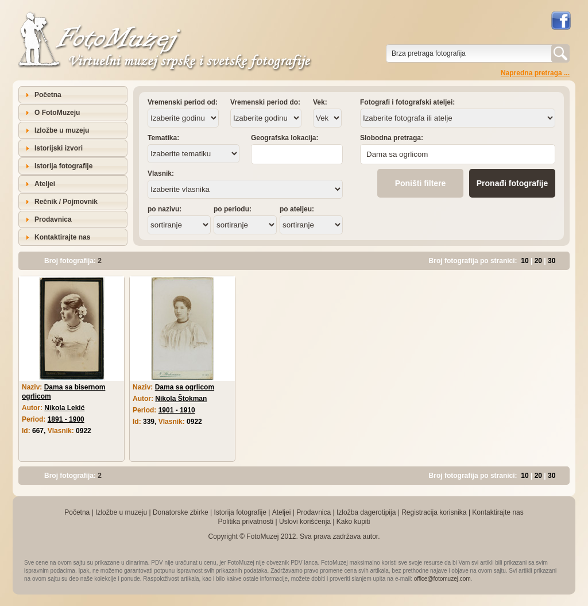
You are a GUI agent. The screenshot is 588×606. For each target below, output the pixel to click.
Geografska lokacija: (284, 138)
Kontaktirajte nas (62, 237)
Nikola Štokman (181, 399)
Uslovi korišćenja (305, 522)
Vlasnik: (161, 173)
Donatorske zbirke (180, 512)
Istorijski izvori (58, 148)
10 (524, 261)
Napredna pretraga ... (535, 73)
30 (551, 261)
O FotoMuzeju (57, 113)
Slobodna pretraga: (391, 138)
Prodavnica (53, 219)
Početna (47, 95)
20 (538, 261)
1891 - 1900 (66, 419)
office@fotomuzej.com (442, 579)
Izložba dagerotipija (366, 512)
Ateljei (44, 184)
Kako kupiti (353, 522)
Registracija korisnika (433, 512)
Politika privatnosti (245, 522)
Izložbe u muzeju (61, 130)
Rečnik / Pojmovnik (66, 202)
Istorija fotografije (63, 166)
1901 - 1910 (176, 410)
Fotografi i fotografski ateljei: (407, 102)
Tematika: (163, 138)
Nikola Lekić (64, 408)
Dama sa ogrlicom (184, 387)
